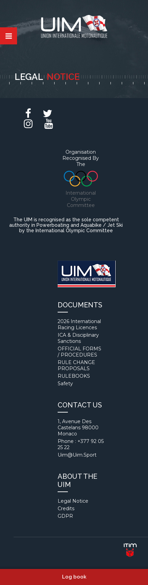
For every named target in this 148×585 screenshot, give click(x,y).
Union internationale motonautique (74, 27)
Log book (74, 577)
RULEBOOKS (74, 376)
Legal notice (73, 501)
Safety (65, 383)
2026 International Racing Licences (79, 324)
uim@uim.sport (77, 455)
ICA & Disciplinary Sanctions (78, 338)
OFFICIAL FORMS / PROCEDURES (79, 352)
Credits (66, 508)
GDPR (65, 516)
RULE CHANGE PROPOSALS (76, 365)
